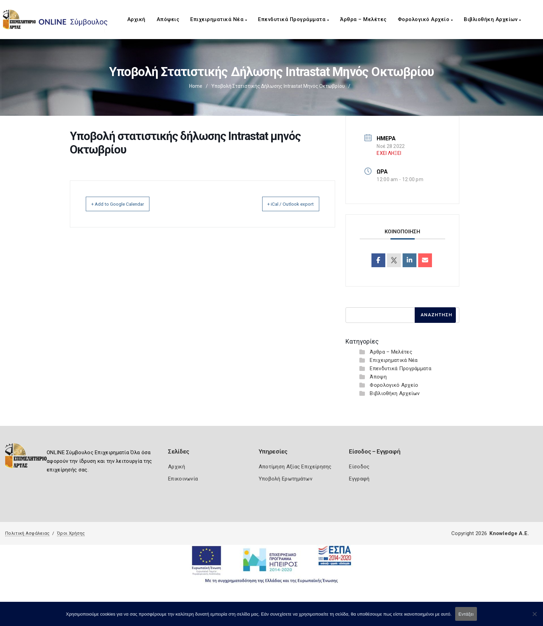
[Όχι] (534, 617)
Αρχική (136, 19)
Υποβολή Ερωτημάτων (285, 479)
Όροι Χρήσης (71, 533)
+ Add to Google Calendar (125, 204)
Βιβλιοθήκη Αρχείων (492, 19)
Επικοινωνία (183, 479)
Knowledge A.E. (509, 533)
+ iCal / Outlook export (283, 204)
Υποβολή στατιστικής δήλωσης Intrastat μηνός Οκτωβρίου (278, 86)
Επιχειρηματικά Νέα (218, 19)
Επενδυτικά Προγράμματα (293, 19)
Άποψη (378, 377)
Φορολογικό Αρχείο (425, 19)
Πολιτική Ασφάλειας (27, 533)
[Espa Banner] (271, 564)
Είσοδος (359, 467)
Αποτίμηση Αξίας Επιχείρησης (295, 467)
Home (195, 86)
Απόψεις (168, 19)
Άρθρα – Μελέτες (363, 19)
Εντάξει (466, 614)
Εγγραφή (359, 479)
